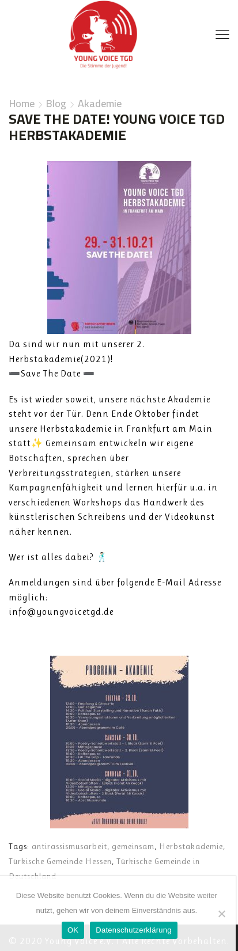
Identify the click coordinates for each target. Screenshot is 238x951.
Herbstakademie (191, 846)
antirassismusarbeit (69, 846)
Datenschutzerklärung (133, 930)
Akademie (100, 103)
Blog (56, 103)
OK (72, 930)
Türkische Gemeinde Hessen (60, 861)
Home (22, 103)
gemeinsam (133, 846)
